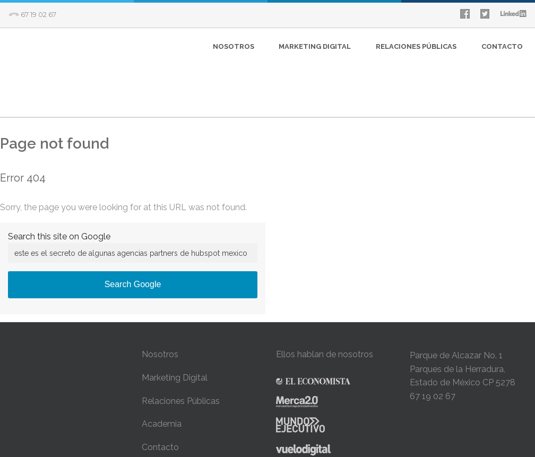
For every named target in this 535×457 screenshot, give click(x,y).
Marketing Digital (175, 329)
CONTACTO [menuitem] (502, 46)
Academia (162, 375)
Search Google (133, 235)
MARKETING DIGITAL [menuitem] (315, 46)
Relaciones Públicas (181, 352)
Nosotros (160, 306)
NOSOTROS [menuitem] (233, 46)
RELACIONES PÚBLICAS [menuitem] (416, 46)
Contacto (160, 398)
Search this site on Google (59, 188)
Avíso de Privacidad (180, 422)
